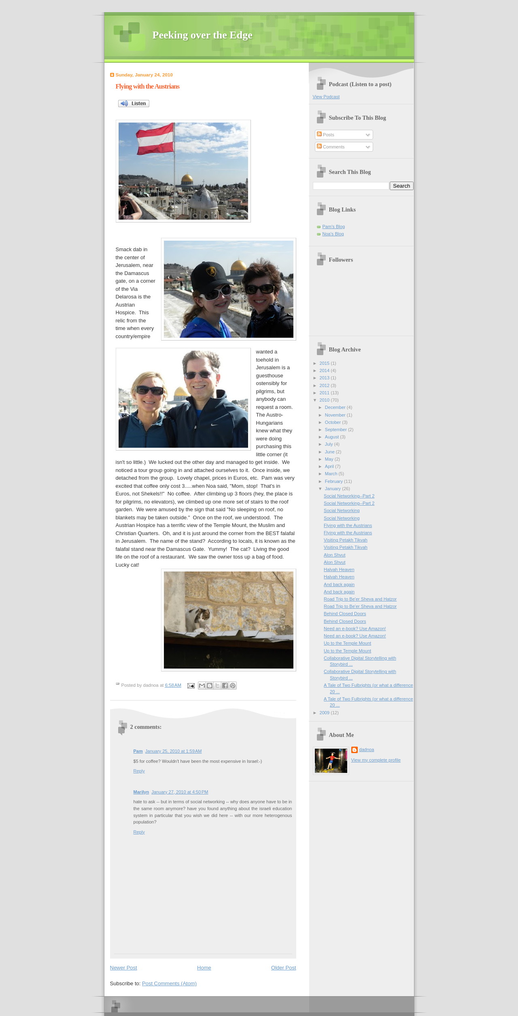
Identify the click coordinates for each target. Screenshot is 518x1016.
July (329, 444)
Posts (325, 134)
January (333, 488)
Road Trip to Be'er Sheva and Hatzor (360, 599)
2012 (325, 385)
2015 (325, 363)
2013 (325, 377)
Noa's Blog (333, 233)
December (336, 407)
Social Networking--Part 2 (349, 495)
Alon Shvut (334, 554)
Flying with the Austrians (148, 86)
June (330, 451)
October (333, 422)
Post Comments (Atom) (169, 983)
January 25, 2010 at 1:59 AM (173, 751)
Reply (139, 770)
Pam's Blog (334, 226)
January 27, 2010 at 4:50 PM (179, 792)
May (330, 459)
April (330, 466)
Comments (330, 146)
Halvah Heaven (339, 569)
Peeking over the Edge (203, 35)
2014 (325, 370)
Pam (138, 751)
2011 (325, 392)
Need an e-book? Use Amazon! (355, 628)
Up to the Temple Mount (347, 643)
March (332, 473)
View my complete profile (376, 760)
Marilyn (141, 792)
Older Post (283, 968)
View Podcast (326, 96)
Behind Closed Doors (345, 613)
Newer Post (123, 968)
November (336, 415)
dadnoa (366, 749)
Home (204, 968)
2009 (325, 712)
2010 (325, 400)
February (334, 481)
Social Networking (341, 510)
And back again (339, 584)
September (336, 429)
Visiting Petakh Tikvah (345, 540)
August (332, 436)
